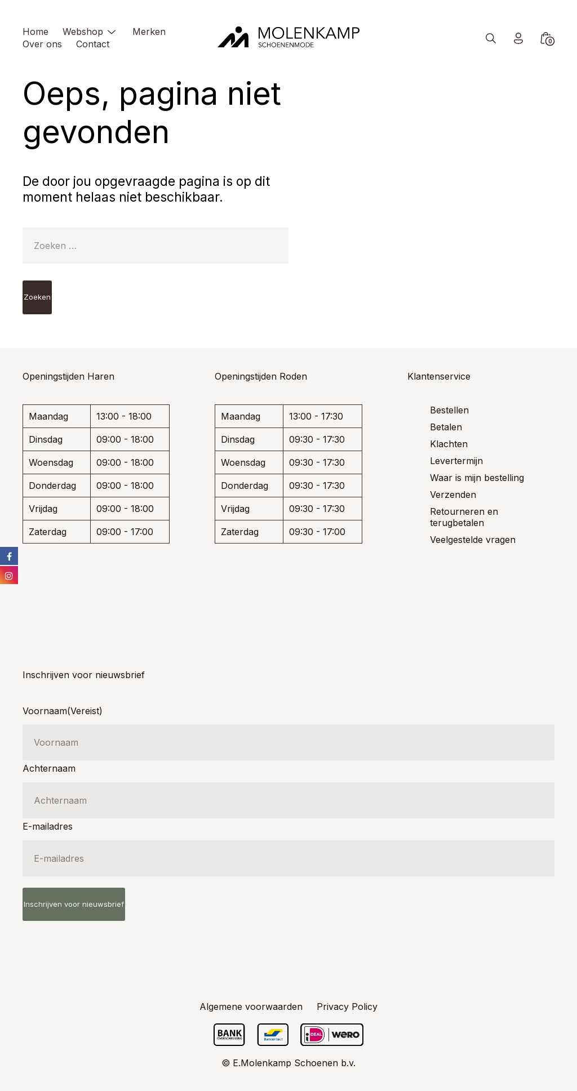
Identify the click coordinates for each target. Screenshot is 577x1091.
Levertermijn (456, 460)
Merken (149, 31)
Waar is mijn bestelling (477, 477)
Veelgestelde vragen (473, 539)
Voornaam (63, 710)
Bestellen (449, 410)
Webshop (83, 31)
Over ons (42, 44)
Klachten (449, 443)
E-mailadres (48, 826)
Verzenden (453, 494)
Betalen (446, 427)
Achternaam (49, 768)
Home (35, 31)
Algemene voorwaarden (251, 1006)
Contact (92, 44)
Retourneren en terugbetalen (464, 517)
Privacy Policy (347, 1006)
